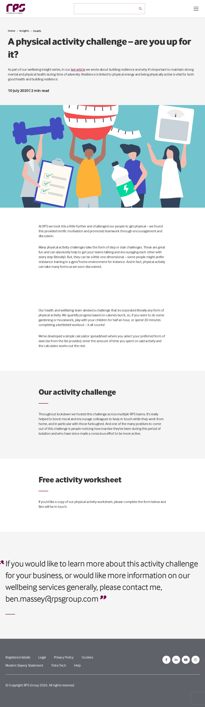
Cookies (87, 657)
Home (11, 30)
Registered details (17, 657)
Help (77, 665)
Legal (42, 657)
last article (78, 69)
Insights (24, 30)
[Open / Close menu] (196, 9)
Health (37, 31)
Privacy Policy (64, 657)
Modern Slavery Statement (24, 665)
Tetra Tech (58, 665)
